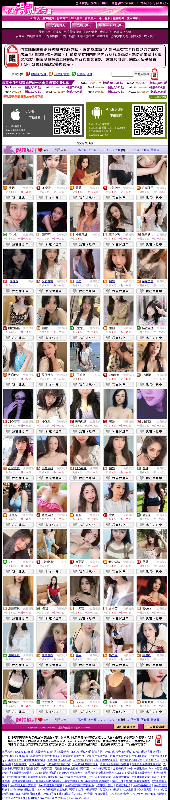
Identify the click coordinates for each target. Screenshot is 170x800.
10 (127, 150)
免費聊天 (162, 374)
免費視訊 (28, 187)
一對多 (96, 234)
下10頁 (145, 150)
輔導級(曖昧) (62, 74)
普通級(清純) (85, 74)
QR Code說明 (158, 96)
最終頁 (155, 150)
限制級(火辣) (39, 74)
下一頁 (135, 150)
